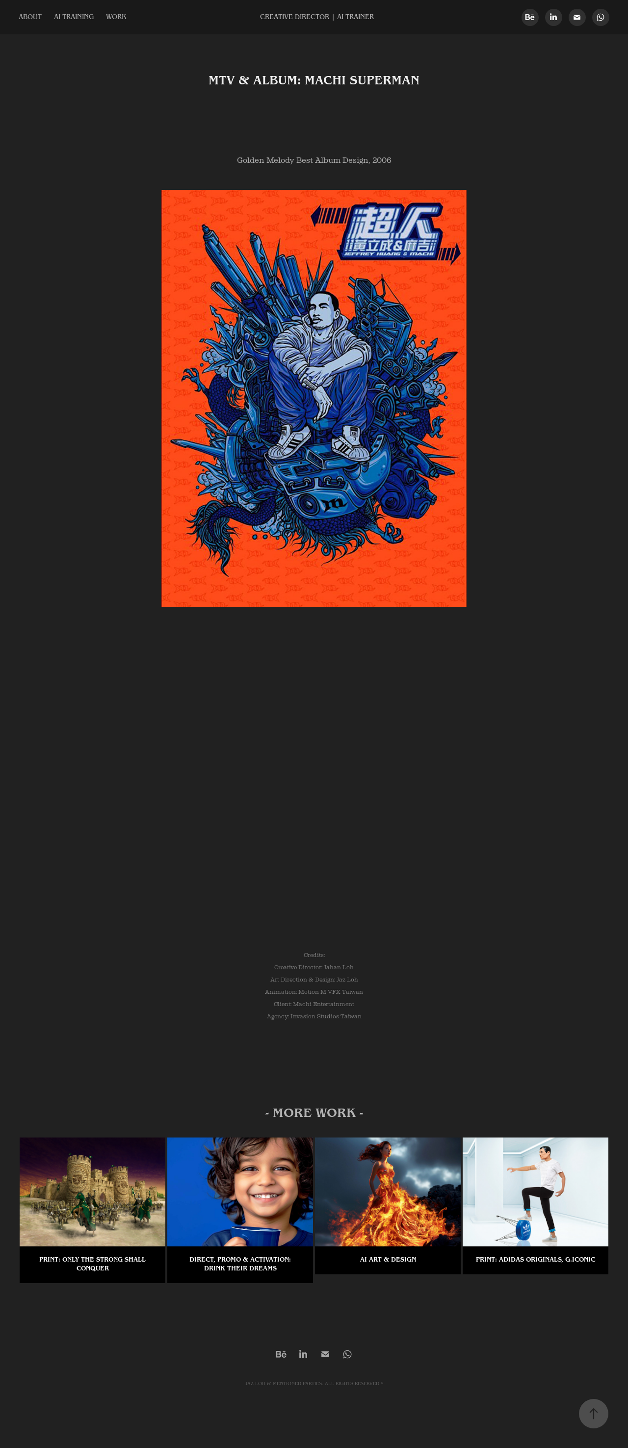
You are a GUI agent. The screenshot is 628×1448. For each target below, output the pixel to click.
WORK (116, 17)
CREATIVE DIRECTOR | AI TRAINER (317, 17)
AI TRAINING (74, 17)
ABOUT (30, 17)
